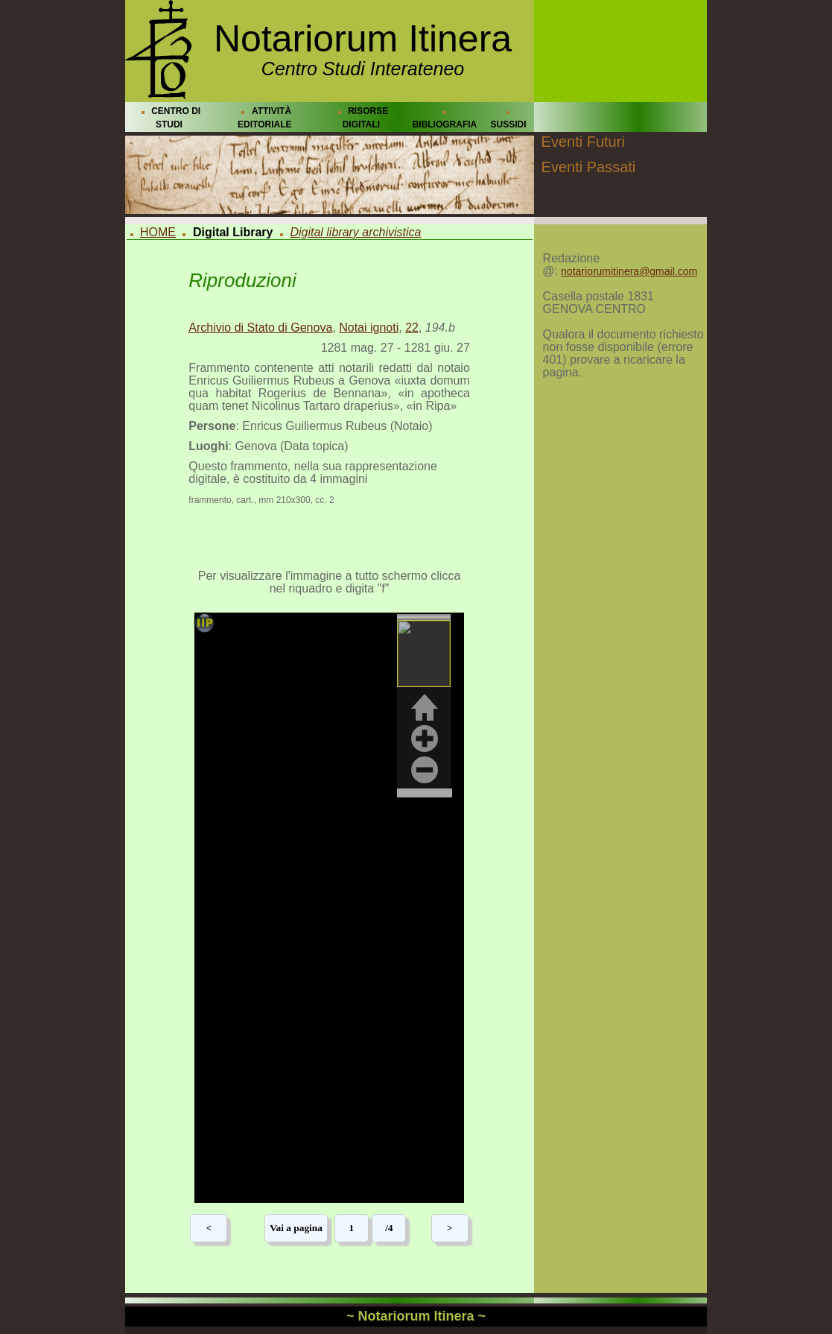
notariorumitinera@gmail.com (629, 271)
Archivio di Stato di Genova (260, 327)
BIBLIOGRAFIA (445, 124)
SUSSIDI (508, 124)
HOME (158, 232)
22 (412, 327)
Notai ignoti (368, 327)
